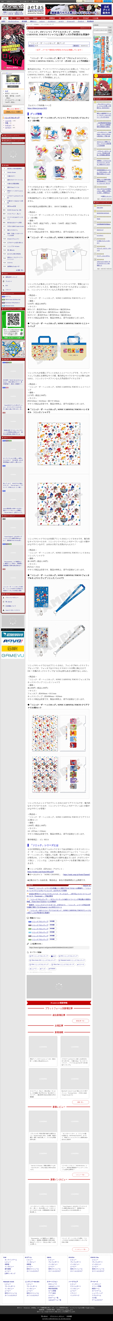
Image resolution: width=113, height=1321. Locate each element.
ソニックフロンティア (13, 83)
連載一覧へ (20, 270)
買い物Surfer (11, 250)
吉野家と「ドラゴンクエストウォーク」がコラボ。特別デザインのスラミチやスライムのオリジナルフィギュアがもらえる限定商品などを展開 (104, 163)
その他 (94, 1298)
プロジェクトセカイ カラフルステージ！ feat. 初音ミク (103, 263)
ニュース (8, 121)
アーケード (94, 1282)
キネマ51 (10, 262)
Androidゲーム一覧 (54, 1300)
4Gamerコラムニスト (13, 239)
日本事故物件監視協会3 (104, 224)
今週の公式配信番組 (13, 183)
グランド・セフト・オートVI (104, 249)
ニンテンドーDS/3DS (32, 1282)
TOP (4, 18)
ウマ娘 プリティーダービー (103, 242)
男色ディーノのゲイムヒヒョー (15, 192)
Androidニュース (54, 1286)
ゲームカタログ (97, 1300)
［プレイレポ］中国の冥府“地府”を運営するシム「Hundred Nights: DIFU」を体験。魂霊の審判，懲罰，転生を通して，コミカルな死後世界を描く (43, 1136)
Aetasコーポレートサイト (13, 610)
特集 (6, 123)
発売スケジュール (33, 1269)
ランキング (107, 1)
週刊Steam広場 (11, 206)
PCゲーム (8, 296)
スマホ (43, 18)
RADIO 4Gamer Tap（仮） (14, 210)
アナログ (86, 18)
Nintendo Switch (9, 305)
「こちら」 (67, 1309)
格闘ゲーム (96, 1288)
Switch (35, 18)
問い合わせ (35, 1)
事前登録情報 (53, 1288)
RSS (2, 1)
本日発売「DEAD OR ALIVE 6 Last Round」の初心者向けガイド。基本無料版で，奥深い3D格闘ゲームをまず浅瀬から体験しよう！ (13, 382)
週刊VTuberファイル (13, 187)
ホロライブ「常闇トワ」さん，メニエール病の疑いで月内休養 (104, 143)
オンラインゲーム (13, 21)
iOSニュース (52, 1284)
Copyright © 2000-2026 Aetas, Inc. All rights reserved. (56, 1318)
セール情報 (52, 1291)
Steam (98, 218)
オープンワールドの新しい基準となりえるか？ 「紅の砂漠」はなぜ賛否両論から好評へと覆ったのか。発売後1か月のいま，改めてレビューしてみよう (13, 460)
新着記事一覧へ (80, 1021)
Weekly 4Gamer (11, 172)
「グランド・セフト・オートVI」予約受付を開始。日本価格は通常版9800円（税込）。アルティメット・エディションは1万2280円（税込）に (104, 153)
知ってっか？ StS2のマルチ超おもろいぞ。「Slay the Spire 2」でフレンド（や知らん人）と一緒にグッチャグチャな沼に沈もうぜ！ (13, 485)
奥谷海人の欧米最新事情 (14, 168)
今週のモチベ (11, 176)
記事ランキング (10, 1273)
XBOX (18, 18)
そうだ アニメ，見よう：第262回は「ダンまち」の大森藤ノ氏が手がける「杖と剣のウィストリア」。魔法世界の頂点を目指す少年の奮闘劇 (43, 1094)
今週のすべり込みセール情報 (15, 202)
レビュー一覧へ (80, 1174)
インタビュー (52, 21)
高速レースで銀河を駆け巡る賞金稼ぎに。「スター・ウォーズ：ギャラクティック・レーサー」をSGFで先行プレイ (104, 181)
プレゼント (81, 21)
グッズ (43, 969)
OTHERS (52, 968)
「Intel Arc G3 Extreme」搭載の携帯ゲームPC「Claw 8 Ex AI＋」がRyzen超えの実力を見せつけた (43, 1167)
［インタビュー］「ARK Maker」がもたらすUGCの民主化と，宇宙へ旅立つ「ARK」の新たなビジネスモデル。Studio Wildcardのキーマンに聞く (104, 134)
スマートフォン (52, 1282)
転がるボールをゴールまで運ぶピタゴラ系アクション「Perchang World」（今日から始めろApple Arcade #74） (75, 1093)
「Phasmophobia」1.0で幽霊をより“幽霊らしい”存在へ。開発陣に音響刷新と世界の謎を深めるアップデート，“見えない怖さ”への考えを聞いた (13, 564)
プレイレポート (53, 1262)
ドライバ (8, 289)
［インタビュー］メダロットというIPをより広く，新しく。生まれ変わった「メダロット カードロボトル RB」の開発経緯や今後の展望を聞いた (43, 1209)
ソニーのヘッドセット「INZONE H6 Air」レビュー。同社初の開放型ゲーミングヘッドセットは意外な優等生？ (75, 1167)
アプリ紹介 (52, 1293)
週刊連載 (24, 21)
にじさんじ (100, 235)
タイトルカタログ (33, 1271)
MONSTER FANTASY (103, 213)
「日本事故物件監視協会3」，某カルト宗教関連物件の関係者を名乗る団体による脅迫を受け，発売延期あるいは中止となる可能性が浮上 (104, 125)
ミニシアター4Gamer (13, 246)
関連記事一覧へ (87, 885)
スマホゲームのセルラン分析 (15, 197)
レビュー (42, 21)
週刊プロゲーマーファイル (15, 180)
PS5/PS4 (26, 18)
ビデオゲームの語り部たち (15, 242)
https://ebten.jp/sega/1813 (37, 108)
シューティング (97, 1293)
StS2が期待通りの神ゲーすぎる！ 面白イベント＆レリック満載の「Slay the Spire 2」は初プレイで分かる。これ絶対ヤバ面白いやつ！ (13, 510)
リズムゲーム (96, 1295)
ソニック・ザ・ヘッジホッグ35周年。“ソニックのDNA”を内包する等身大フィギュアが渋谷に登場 (13, 588)
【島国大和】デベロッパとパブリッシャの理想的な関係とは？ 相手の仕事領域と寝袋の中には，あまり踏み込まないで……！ (13, 432)
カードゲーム (96, 1291)
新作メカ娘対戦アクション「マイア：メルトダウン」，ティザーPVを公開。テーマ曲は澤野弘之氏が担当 (104, 115)
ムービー (61, 21)
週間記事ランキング (11, 277)
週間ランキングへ (107, 196)
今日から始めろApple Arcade (15, 226)
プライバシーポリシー (12, 597)
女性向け (52, 18)
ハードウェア (69, 18)
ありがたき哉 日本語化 (14, 254)
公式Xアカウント (12, 1)
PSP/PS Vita (95, 1257)
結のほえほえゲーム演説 (14, 222)
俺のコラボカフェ (12, 230)
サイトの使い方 (24, 1)
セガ (6, 91)
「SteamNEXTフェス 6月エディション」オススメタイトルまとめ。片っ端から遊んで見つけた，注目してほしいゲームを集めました (13, 407)
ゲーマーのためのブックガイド (15, 218)
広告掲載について (11, 606)
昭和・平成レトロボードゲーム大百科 (15, 234)
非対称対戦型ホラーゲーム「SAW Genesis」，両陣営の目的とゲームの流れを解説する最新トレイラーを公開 (104, 172)
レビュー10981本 (8, 14)
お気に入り (89, 1)
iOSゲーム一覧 (53, 1298)
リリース (81, 964)
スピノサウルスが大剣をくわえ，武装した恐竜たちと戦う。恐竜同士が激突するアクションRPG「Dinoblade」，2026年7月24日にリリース (104, 191)
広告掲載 (69, 1316)
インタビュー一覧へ (80, 1249)
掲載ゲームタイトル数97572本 (12, 12)
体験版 (7, 1264)
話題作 (3, 21)
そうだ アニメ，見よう (14, 213)
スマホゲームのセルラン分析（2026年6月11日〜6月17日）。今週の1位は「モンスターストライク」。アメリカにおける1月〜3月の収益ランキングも (75, 1062)
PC (11, 18)
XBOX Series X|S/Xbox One (12, 299)
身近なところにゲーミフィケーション (15, 258)
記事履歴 (98, 1)
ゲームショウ (71, 21)
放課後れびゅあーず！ (13, 266)
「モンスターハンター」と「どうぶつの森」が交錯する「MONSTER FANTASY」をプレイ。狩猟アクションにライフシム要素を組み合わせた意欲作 (75, 1136)
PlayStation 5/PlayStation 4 (12, 302)
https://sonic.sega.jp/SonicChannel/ (76, 875)
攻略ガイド (33, 21)
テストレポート (75, 1286)
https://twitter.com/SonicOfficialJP (41, 872)
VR (60, 18)
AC (78, 18)
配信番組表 (90, 21)
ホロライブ (100, 229)
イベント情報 (96, 1286)
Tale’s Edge (100, 207)
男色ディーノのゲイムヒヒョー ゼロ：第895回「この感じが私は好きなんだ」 (42, 1060)
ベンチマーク (74, 1295)
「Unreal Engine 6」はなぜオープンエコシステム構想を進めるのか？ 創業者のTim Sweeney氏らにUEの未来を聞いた (12, 538)
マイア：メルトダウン (103, 256)
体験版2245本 (19, 14)
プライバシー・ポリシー (57, 1316)
